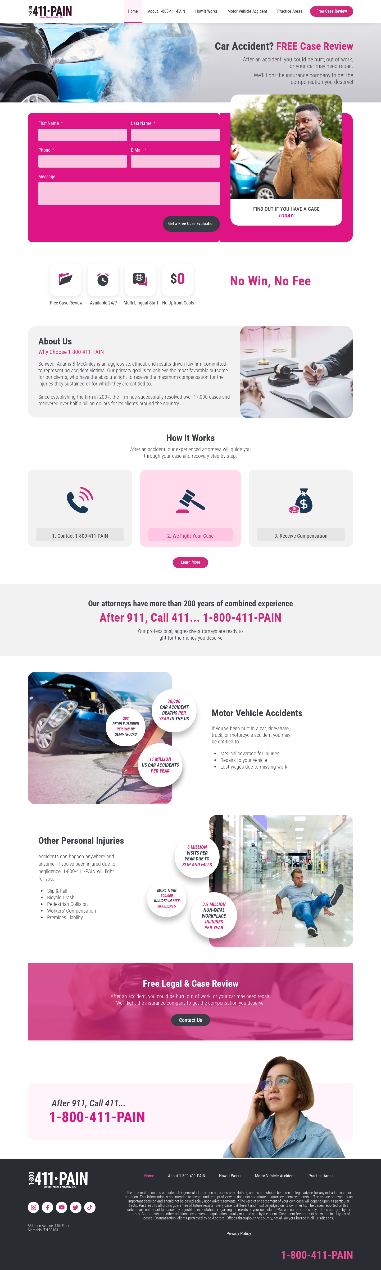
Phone (44, 150)
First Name (49, 123)
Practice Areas (289, 11)
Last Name (141, 123)
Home (133, 11)
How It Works (206, 11)
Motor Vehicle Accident (247, 11)
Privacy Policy (238, 1233)
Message (46, 176)
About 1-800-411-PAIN (166, 11)
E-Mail (137, 150)
